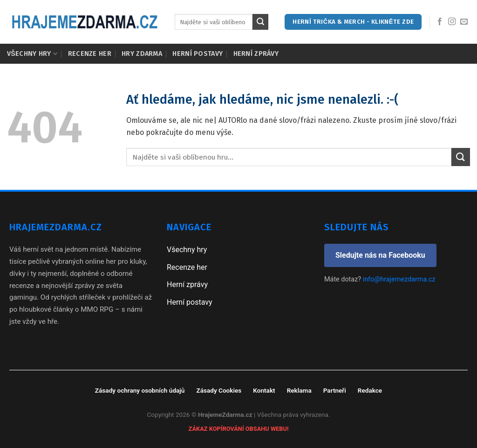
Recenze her (89, 54)
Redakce (370, 390)
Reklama (299, 390)
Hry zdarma (142, 54)
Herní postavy (197, 54)
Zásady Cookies (218, 390)
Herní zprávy (256, 54)
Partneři (334, 390)
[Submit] (260, 22)
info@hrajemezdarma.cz (399, 279)
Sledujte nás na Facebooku (380, 255)
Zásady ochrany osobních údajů (140, 390)
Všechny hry (32, 53)
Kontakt (264, 390)
